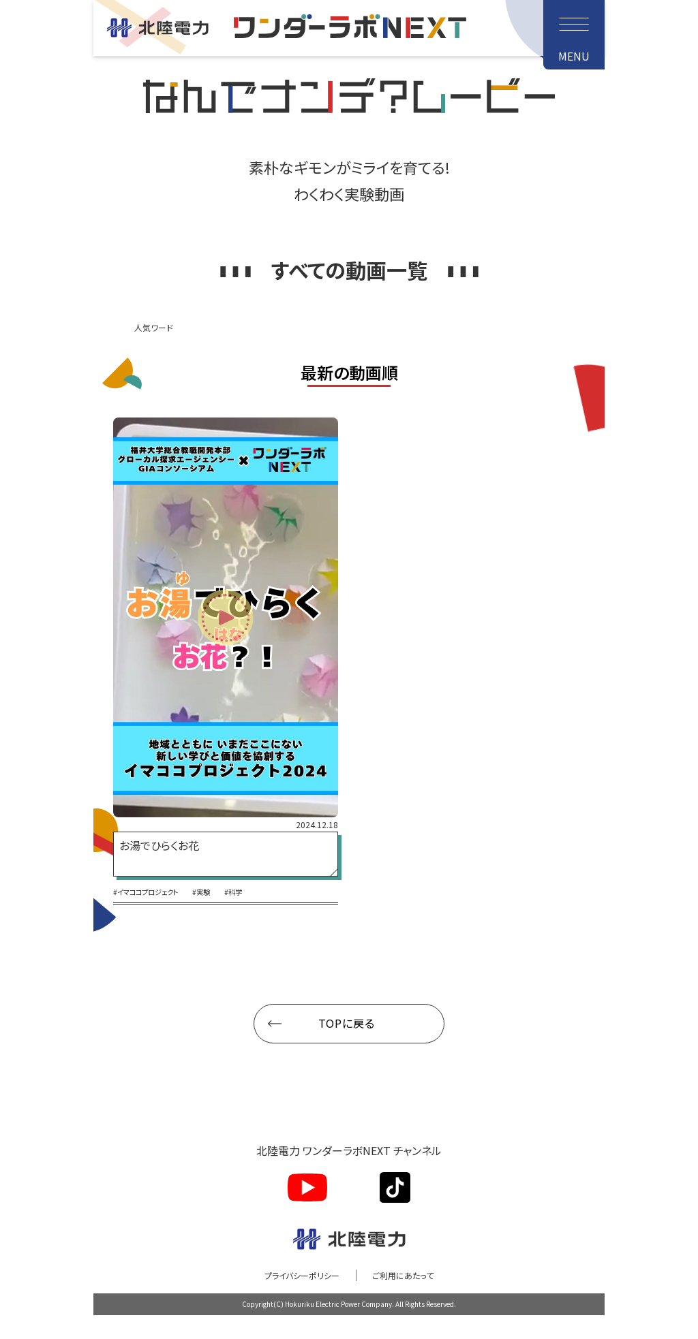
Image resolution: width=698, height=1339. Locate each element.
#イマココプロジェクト (152, 914)
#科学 (256, 914)
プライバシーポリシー (294, 1298)
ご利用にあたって (412, 1298)
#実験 (219, 914)
